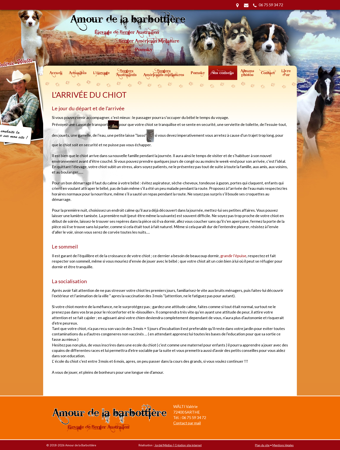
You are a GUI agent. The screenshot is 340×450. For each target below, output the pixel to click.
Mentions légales (283, 445)
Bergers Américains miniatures (163, 73)
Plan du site (262, 445)
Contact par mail (187, 423)
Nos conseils (223, 72)
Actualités (78, 72)
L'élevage (101, 72)
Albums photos (247, 73)
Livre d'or (286, 73)
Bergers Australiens (126, 73)
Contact (268, 72)
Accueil (55, 72)
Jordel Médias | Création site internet (178, 445)
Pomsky (198, 72)
